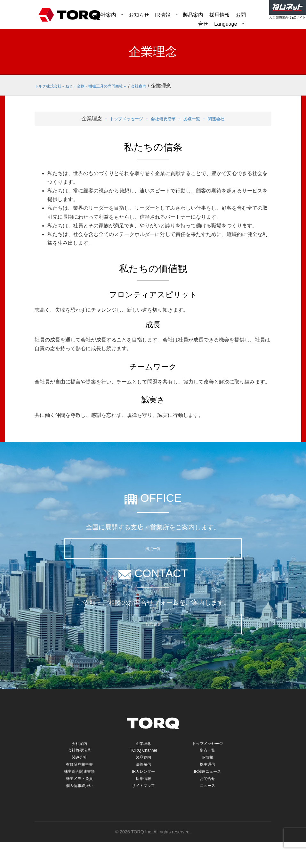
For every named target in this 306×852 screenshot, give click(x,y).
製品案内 (193, 15)
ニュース (207, 794)
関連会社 (224, 118)
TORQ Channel (143, 752)
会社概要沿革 (163, 118)
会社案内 (106, 15)
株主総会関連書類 (79, 777)
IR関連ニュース (207, 777)
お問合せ (153, 624)
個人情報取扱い (79, 794)
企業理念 (143, 744)
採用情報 (143, 786)
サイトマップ (143, 794)
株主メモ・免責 (79, 786)
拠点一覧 (196, 118)
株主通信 (207, 769)
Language (225, 24)
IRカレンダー (143, 777)
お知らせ (139, 15)
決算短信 (143, 769)
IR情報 (162, 15)
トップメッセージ (119, 118)
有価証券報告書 (79, 769)
